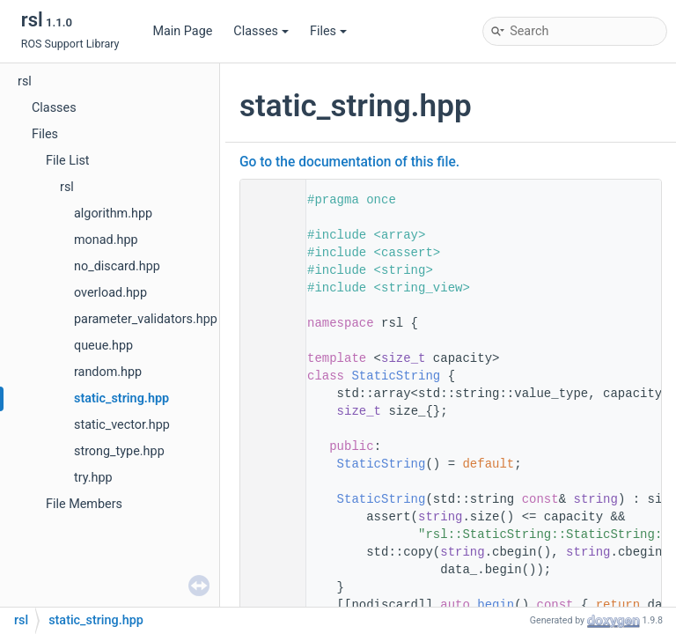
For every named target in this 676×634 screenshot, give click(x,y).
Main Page (182, 31)
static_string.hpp (121, 398)
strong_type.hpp (119, 451)
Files (328, 31)
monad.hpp (106, 239)
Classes (261, 31)
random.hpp (108, 372)
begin (495, 605)
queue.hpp (103, 345)
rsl (25, 81)
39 (267, 605)
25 (267, 464)
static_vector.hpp (122, 424)
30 (267, 499)
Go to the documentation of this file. (349, 162)
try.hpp (93, 477)
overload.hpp (110, 292)
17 (267, 376)
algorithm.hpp (113, 213)
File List (68, 160)
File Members (84, 504)
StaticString (395, 376)
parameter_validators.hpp (145, 319)
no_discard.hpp (117, 266)
